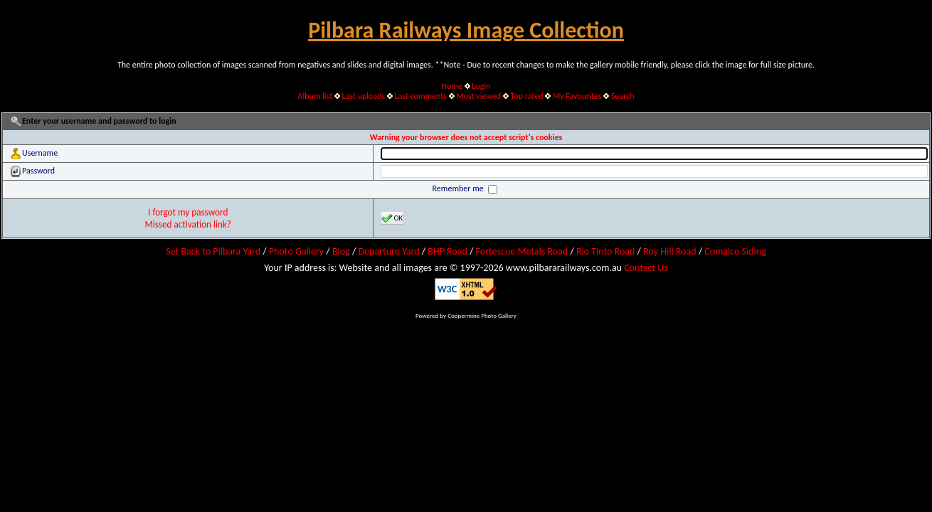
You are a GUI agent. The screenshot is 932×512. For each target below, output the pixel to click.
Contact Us (646, 268)
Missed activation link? (187, 224)
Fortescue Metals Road (522, 251)
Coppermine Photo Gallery (482, 315)
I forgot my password (188, 212)
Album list (314, 96)
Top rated (527, 96)
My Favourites (577, 96)
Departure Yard (388, 251)
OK (392, 218)
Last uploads (364, 96)
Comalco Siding (735, 251)
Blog (341, 251)
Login (481, 86)
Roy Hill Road (669, 251)
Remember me (459, 188)
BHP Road (447, 251)
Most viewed (478, 96)
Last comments (421, 96)
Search (623, 96)
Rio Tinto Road (605, 251)
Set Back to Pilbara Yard (213, 251)
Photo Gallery (296, 251)
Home (452, 86)
